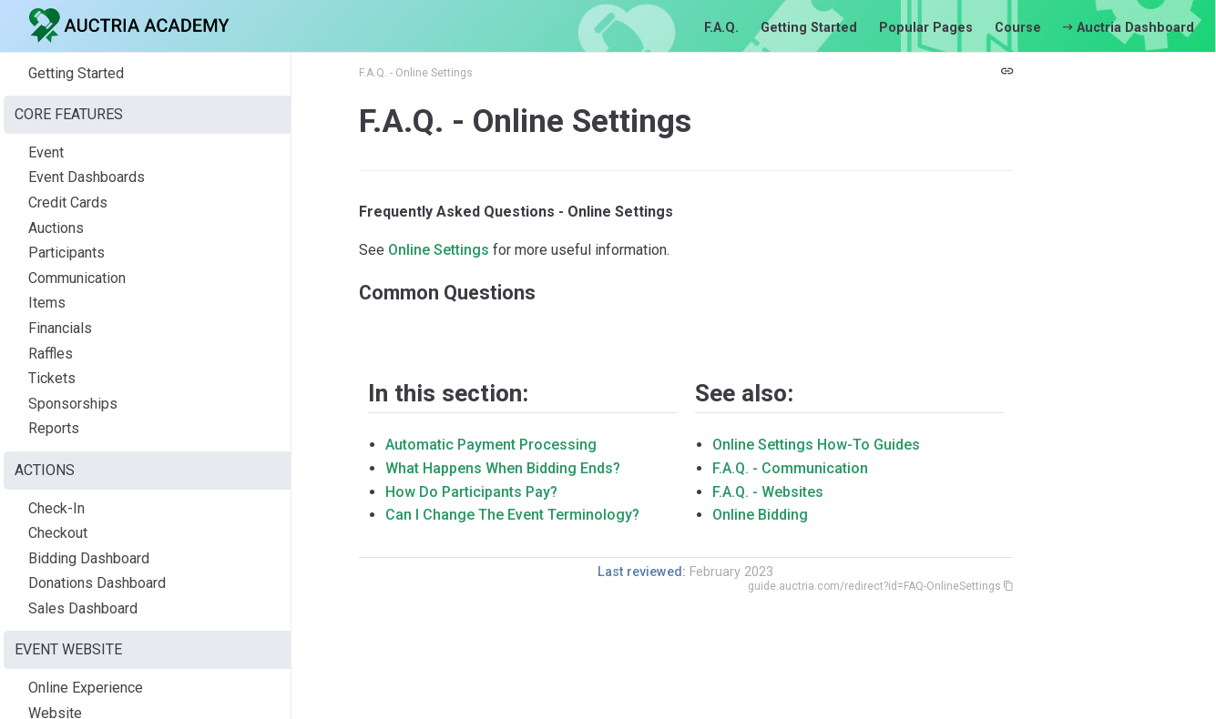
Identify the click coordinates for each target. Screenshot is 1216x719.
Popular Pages (926, 27)
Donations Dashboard (97, 583)
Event (46, 152)
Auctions (56, 228)
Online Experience (85, 687)
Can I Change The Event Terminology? (512, 514)
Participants (66, 252)
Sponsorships (73, 403)
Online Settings (438, 249)
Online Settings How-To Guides (816, 444)
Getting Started (809, 27)
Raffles (50, 353)
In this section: (448, 393)
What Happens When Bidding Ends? (502, 468)
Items (47, 302)
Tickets (52, 378)
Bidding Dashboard (88, 558)
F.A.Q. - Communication (790, 468)
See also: (744, 393)
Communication (77, 278)
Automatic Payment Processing (491, 444)
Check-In (56, 508)
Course (1018, 27)
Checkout (57, 533)
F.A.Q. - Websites (767, 492)
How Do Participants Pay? (471, 492)
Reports (53, 428)
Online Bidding (760, 514)
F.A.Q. (721, 27)
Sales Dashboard (83, 608)
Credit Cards (67, 202)
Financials (60, 328)
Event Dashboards (86, 177)
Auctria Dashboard (1128, 27)
